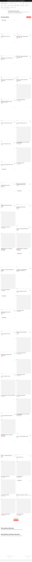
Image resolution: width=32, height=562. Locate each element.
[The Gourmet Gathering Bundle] (23, 323)
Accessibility (25, 558)
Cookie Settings (21, 558)
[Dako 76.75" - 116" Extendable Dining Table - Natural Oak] (23, 48)
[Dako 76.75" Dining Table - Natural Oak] (23, 443)
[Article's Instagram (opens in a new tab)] (1, 532)
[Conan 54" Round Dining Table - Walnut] (8, 154)
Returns (2, 548)
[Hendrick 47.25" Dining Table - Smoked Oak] (8, 175)
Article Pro (26, 545)
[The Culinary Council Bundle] (8, 432)
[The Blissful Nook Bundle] (23, 148)
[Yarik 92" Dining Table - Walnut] (8, 309)
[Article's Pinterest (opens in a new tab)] (3, 532)
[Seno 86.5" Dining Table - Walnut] (23, 267)
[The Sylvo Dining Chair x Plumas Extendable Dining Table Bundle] (23, 370)
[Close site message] (30, 1)
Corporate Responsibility (3, 551)
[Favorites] (28, 3)
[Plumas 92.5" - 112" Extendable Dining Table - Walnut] (8, 48)
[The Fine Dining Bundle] (23, 455)
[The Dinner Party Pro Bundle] (23, 345)
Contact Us (2, 553)
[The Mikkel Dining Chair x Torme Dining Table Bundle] (8, 391)
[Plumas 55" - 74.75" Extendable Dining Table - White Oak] (23, 26)
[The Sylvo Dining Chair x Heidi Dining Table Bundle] (23, 234)
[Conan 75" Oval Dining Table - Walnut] (8, 113)
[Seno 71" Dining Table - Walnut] (8, 351)
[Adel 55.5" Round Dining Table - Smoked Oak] (8, 287)
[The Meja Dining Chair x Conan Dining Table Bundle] (8, 234)
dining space (5, 514)
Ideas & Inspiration (11, 545)
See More (16, 461)
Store (9, 554)
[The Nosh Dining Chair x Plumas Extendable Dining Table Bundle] (23, 128)
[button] (25, 3)
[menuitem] (2, 5)
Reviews (10, 551)
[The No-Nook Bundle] (23, 432)
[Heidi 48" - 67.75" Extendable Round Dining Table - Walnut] (8, 91)
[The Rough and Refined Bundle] (8, 455)
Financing (10, 548)
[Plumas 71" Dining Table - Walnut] (8, 134)
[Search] (14, 3)
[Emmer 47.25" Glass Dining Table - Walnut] (23, 309)
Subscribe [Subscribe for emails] (4, 541)
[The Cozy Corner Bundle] (23, 281)
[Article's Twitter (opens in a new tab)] (7, 532)
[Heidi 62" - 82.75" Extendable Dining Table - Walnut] (23, 70)
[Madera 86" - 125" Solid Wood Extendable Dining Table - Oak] (23, 175)
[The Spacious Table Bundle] (8, 436)
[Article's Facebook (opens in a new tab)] (5, 532)
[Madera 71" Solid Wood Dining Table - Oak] (8, 418)
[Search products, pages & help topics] (20, 3)
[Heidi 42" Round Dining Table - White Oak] (23, 197)
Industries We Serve (27, 548)
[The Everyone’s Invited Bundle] (8, 260)
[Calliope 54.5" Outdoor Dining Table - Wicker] (8, 197)
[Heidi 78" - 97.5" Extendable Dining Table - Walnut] (8, 330)
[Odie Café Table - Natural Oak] (8, 26)
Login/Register (19, 545)
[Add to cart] (15, 35)
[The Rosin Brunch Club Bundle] (8, 212)
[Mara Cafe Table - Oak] (23, 418)
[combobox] (23, 3)
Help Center (2, 545)
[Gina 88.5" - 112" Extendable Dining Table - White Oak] (8, 245)
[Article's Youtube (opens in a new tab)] (9, 532)
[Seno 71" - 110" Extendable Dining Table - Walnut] (23, 219)
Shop (28, 558)
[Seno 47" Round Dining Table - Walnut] (8, 376)
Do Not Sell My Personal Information (14, 558)
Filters (28, 17)
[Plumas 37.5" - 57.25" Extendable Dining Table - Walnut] (8, 70)
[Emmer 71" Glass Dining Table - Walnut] (23, 397)
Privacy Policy (7, 558)
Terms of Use (2, 558)
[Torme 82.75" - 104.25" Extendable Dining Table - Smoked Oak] (23, 245)
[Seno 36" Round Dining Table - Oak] (23, 113)
